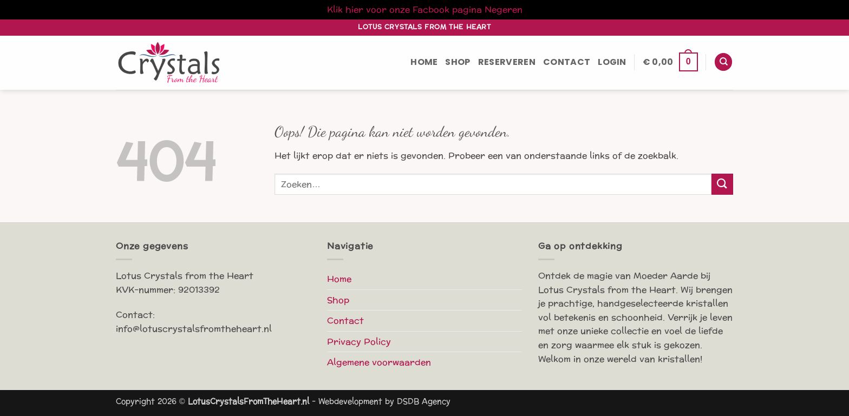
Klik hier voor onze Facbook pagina (404, 9)
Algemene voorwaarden (379, 362)
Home (423, 62)
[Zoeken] (723, 62)
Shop (457, 62)
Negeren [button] (504, 9)
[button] (612, 62)
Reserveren (506, 62)
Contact (566, 62)
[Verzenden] (722, 184)
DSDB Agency (423, 401)
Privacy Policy (359, 341)
